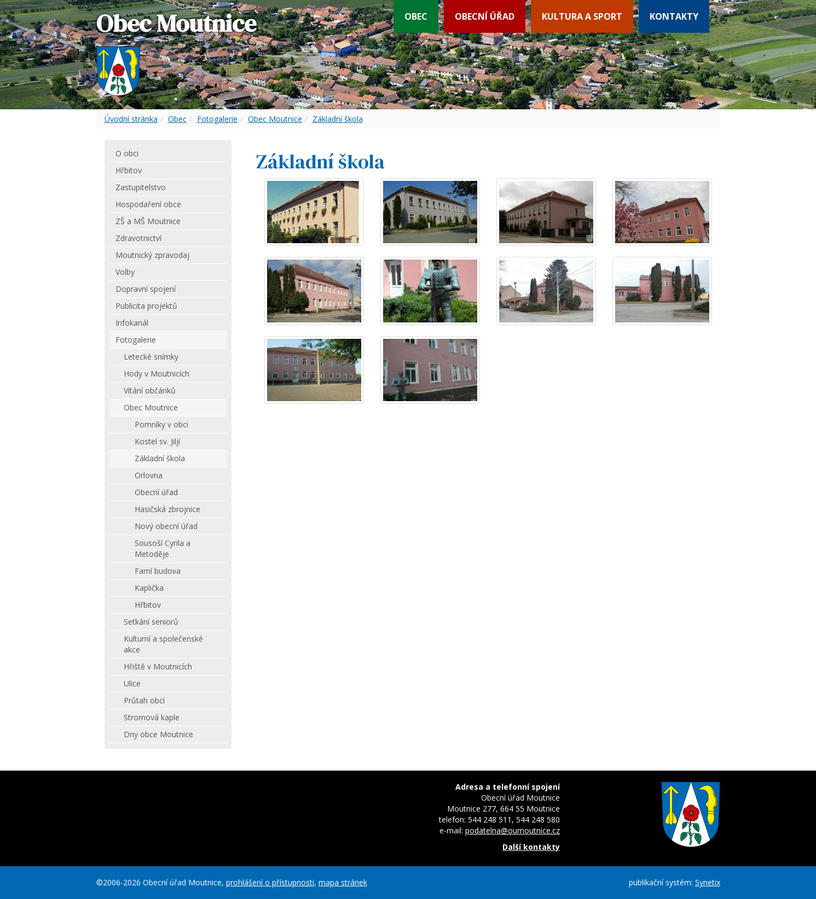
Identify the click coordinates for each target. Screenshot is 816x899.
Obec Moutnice (275, 119)
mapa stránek (343, 882)
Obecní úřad (484, 16)
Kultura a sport (582, 16)
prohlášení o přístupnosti (270, 882)
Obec (415, 16)
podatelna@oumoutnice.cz (512, 830)
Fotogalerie (217, 119)
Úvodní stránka (131, 119)
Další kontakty (531, 847)
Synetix (707, 882)
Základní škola (337, 119)
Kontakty (674, 16)
